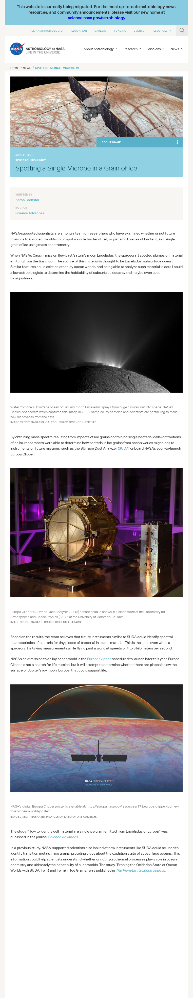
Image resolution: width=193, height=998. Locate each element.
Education (79, 30)
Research (131, 49)
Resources (160, 30)
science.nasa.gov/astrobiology (96, 17)
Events (139, 30)
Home (14, 68)
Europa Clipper (98, 659)
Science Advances (29, 213)
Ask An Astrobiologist (47, 30)
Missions (154, 49)
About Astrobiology (99, 49)
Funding (120, 30)
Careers (100, 30)
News (175, 49)
